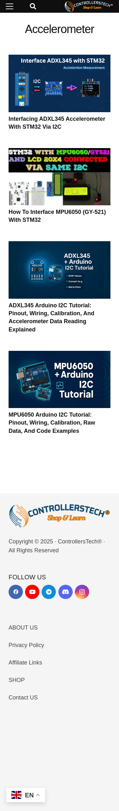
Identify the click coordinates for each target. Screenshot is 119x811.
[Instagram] (82, 592)
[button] (9, 6)
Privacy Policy (26, 645)
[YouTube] (32, 592)
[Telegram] (49, 592)
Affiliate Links (25, 662)
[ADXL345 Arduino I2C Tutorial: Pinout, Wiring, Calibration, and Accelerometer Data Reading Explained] (59, 270)
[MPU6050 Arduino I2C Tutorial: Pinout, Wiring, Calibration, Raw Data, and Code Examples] (59, 379)
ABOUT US (23, 627)
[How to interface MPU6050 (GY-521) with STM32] (59, 176)
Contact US (23, 697)
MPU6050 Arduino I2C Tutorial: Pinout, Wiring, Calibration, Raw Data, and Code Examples (52, 423)
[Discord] (65, 592)
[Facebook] (16, 592)
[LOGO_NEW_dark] (88, 6)
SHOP (17, 680)
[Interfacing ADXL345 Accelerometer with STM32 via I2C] (59, 83)
